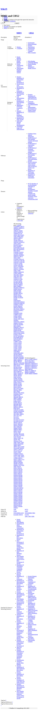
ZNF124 (19, 468)
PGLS (18, 388)
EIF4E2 (15, 294)
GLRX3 (20, 317)
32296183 (12, 21)
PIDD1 (18, 391)
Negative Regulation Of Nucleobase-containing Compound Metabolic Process (20, 654)
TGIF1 (19, 438)
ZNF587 (20, 493)
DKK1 (15, 286)
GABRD (16, 314)
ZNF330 (16, 476)
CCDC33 (16, 263)
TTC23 (15, 451)
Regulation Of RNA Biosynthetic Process (20, 537)
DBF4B (20, 282)
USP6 (18, 455)
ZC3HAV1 (20, 463)
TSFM (22, 446)
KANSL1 (16, 334)
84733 (26, 509)
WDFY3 (20, 458)
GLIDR (15, 317)
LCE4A (19, 348)
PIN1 (19, 392)
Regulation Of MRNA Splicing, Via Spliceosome (32, 597)
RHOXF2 (16, 405)
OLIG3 (19, 381)
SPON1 (20, 428)
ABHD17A (21, 228)
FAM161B (16, 303)
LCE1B (20, 343)
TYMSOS (16, 453)
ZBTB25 (16, 462)
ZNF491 (16, 486)
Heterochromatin (32, 44)
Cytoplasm (19, 48)
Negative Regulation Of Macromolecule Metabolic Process (21, 687)
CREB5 (22, 275)
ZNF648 (20, 496)
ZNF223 (20, 472)
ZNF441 (20, 482)
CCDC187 (16, 262)
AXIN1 (19, 243)
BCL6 (15, 249)
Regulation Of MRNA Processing (32, 609)
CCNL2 (16, 265)
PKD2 (22, 392)
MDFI (19, 33)
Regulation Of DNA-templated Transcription (20, 526)
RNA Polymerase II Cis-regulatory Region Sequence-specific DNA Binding (20, 545)
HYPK (19, 330)
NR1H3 (20, 375)
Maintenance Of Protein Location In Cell (20, 107)
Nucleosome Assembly (31, 594)
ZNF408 (20, 476)
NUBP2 (16, 378)
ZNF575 (20, 490)
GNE (19, 319)
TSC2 (19, 446)
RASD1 (16, 402)
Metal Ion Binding (19, 648)
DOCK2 (20, 289)
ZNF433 (20, 479)
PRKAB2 (16, 397)
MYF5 (18, 365)
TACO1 (15, 432)
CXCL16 (16, 280)
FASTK (15, 306)
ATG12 (15, 239)
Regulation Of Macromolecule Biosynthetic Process (21, 582)
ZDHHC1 (16, 465)
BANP (15, 248)
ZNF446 (16, 483)
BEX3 (18, 250)
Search (5, 17)
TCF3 (15, 436)
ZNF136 (16, 469)
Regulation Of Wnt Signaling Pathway (20, 94)
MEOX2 (20, 361)
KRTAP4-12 (28, 368)
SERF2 (20, 412)
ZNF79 (20, 505)
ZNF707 (16, 502)
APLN (19, 235)
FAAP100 (20, 297)
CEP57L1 (16, 269)
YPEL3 (20, 459)
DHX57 (35, 359)
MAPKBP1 (21, 358)
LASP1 (20, 341)
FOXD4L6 (16, 313)
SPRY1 (20, 429)
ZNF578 (16, 492)
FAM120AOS (17, 300)
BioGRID (6, 26)
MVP (22, 364)
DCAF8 (16, 283)
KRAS (15, 340)
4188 (15, 509)
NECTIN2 (21, 370)
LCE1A (15, 343)
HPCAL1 (20, 329)
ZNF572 (16, 490)
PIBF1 (20, 390)
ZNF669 (20, 498)
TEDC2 (15, 438)
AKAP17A (20, 232)
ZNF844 (20, 506)
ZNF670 (16, 499)
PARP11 (16, 382)
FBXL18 (20, 306)
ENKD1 (16, 296)
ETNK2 (20, 296)
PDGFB (20, 385)
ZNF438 (16, 480)
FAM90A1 (16, 304)
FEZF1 (18, 309)
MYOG (20, 367)
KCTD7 (16, 336)
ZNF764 (20, 502)
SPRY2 (15, 431)
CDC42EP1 (21, 266)
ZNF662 (16, 498)
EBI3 (20, 292)
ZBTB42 (20, 462)
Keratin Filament (32, 576)
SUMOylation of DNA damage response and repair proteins (33, 140)
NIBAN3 (19, 371)
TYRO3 (21, 453)
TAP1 (19, 432)
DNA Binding (31, 61)
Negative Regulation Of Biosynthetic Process (20, 675)
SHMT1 (22, 414)
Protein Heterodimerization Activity (33, 634)
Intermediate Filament (31, 578)
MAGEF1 (21, 357)
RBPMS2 (32, 372)
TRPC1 (19, 445)
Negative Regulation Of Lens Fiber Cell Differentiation (21, 680)
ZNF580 (20, 492)
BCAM (22, 248)
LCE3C (15, 347)
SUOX (19, 431)
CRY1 (20, 276)
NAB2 (19, 368)
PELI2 (15, 388)
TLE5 (20, 441)
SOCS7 (15, 424)
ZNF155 (16, 471)
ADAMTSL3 (17, 229)
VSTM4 (16, 458)
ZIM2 (15, 466)
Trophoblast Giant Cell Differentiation (20, 128)
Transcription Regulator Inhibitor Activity (20, 70)
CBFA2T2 (16, 256)
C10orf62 (16, 252)
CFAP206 (21, 269)
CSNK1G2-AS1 (18, 277)
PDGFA (15, 385)
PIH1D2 (16, 392)
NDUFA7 (16, 370)
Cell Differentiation (20, 97)
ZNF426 (16, 479)
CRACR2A (16, 275)
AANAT (19, 225)
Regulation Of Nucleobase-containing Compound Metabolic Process (20, 568)
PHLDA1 (16, 390)
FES (15, 309)
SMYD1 (16, 422)
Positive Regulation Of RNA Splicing (31, 603)
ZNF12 (15, 468)
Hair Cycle (30, 623)
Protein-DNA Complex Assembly (31, 620)
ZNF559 (16, 489)
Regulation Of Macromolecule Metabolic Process (21, 595)
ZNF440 (16, 482)
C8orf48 (16, 255)
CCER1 (20, 263)
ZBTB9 (15, 463)
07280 (15, 511)
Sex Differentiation (33, 104)
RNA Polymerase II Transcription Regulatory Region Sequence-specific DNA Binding (20, 633)
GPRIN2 (22, 321)
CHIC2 (15, 270)
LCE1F (19, 344)
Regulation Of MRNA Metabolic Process (32, 613)
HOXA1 (22, 327)
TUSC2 (15, 452)
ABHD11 (16, 228)
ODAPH (20, 380)
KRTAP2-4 (34, 366)
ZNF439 (20, 480)
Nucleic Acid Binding (31, 591)
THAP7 (15, 439)
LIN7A (19, 350)
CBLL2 (21, 256)
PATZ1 (20, 382)
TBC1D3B (21, 434)
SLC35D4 (16, 421)
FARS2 (21, 304)
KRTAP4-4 (34, 368)
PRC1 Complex (32, 52)
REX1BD (16, 404)
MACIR (16, 355)
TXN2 (19, 452)
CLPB (15, 273)
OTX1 (22, 381)
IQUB (15, 333)
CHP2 (19, 270)
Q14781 (27, 514)
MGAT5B (21, 363)
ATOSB (15, 240)
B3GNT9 (16, 245)
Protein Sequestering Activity (20, 65)
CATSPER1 (21, 255)
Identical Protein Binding (19, 61)
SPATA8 (20, 425)
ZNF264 (16, 475)
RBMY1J (27, 372)
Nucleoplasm (31, 47)
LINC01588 (17, 353)
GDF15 (19, 316)
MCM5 (15, 361)
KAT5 (20, 334)
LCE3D (20, 347)
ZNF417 (20, 478)
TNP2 (22, 442)
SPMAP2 (19, 427)
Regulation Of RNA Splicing (31, 616)
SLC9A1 (21, 421)
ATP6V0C (16, 242)
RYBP (26, 373)
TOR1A (15, 444)
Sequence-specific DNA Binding (20, 663)
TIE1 (19, 439)
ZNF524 (21, 488)
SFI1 (15, 414)
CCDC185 (21, 260)
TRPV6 (15, 446)
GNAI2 (15, 319)
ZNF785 (20, 503)
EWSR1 (16, 297)
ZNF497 (20, 486)
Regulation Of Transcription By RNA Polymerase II (20, 531)
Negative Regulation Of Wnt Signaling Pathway (20, 101)
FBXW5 (20, 307)
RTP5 (18, 408)
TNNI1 (19, 442)
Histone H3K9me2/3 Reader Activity (32, 67)
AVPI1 (15, 243)
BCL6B (19, 249)
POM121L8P (17, 395)
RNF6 (15, 408)
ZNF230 (19, 473)
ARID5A (16, 238)
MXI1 (15, 365)
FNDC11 (22, 309)
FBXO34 (16, 307)
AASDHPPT (17, 226)
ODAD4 (16, 380)
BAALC (20, 245)
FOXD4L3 (16, 311)
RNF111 (21, 407)
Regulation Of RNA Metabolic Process (20, 553)
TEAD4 (19, 436)
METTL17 (16, 363)
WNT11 (16, 459)
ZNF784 (16, 503)
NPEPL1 (20, 374)
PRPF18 (21, 397)
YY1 (23, 459)
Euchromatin (31, 42)
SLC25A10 (16, 418)
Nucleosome (31, 600)
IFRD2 (15, 331)
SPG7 (15, 427)
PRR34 (20, 398)
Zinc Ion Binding (19, 574)
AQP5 (15, 236)
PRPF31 (16, 398)
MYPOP (16, 368)
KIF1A (21, 337)
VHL (19, 456)
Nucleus (19, 47)
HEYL (15, 326)
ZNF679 (20, 499)
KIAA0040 (21, 336)
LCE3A (20, 346)
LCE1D (15, 344)
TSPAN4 (21, 448)
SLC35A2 (21, 419)
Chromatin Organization (31, 102)
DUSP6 (19, 290)
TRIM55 (30, 373)
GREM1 (16, 323)
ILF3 (18, 331)
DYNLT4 (16, 292)
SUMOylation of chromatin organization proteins (32, 150)
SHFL (17, 414)
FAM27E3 (21, 303)
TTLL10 (19, 451)
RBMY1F (33, 370)
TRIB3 (15, 445)
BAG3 (15, 246)
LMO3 (21, 353)
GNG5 (22, 319)
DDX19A (16, 284)
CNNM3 (19, 273)
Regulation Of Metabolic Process (20, 605)
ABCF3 (22, 226)
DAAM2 (16, 282)
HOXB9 (16, 329)
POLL (20, 394)
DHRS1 (21, 284)
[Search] (7, 23)
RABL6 (16, 401)
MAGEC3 (20, 355)
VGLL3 (16, 456)
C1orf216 (21, 252)
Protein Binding (19, 57)
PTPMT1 (19, 400)
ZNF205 (20, 471)
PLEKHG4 (16, 394)
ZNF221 (16, 472)
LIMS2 (15, 350)
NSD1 (15, 377)
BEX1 (22, 249)
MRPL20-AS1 (17, 364)
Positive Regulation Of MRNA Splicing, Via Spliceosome (32, 587)
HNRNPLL (16, 327)
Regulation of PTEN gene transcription (31, 172)
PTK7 (15, 400)
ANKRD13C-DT (18, 233)
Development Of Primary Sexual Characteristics (32, 110)
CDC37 (15, 266)
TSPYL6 (20, 449)
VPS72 (22, 456)
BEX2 (15, 250)
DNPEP (15, 289)
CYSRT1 (30, 359)
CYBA (20, 280)
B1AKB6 (16, 514)
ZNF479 (16, 485)
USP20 (15, 455)
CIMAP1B (21, 272)
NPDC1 (16, 374)
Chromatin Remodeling (31, 638)
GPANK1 (16, 320)
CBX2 (31, 33)
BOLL (26, 359)
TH (22, 438)
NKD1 (15, 373)
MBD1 (15, 360)
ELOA (19, 294)
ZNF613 (20, 495)
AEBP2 (21, 231)
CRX (17, 276)
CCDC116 (21, 259)
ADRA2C (16, 231)
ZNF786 (16, 505)
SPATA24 (20, 424)
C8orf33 (21, 253)
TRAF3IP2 (20, 444)
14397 (26, 511)
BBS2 (18, 248)
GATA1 (20, 314)
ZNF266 (20, 475)
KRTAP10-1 (32, 362)
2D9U (26, 516)
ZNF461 (20, 483)
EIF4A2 (20, 293)
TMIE (15, 442)
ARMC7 (20, 238)
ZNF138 (20, 469)
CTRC (21, 279)
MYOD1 (16, 367)
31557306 (19, 220)
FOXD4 (16, 310)
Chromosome (31, 48)
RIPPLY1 (16, 407)
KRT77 (19, 340)
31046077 (19, 207)
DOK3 (15, 290)
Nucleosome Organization (31, 606)
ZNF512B (16, 488)
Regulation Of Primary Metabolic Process (20, 588)
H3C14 (26, 362)
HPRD (5, 28)
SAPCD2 (16, 409)
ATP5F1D (20, 240)
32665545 (30, 213)
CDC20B (20, 265)
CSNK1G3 (16, 279)
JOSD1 (22, 333)
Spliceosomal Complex (31, 641)
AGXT (15, 232)
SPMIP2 (16, 428)
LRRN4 (20, 354)
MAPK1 (16, 358)
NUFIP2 (20, 378)
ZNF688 (16, 500)
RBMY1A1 (28, 370)
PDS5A (19, 387)
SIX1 (15, 415)
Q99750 (21, 514)
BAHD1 (19, 246)
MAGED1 (16, 357)
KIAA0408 (16, 337)
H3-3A (26, 360)
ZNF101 (19, 466)
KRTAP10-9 (28, 365)
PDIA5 (15, 387)
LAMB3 (16, 341)
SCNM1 (16, 411)
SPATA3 (16, 425)
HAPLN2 (16, 324)
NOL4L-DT (20, 373)
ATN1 (19, 239)
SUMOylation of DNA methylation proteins (32, 159)
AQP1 (22, 235)
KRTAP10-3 (28, 363)
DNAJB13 (16, 287)
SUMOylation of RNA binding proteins (32, 155)
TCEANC (21, 435)
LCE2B (15, 346)
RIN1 (20, 405)
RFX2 (20, 404)
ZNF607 (16, 495)
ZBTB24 (19, 461)
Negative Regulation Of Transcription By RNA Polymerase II (20, 79)
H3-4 (30, 360)
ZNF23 (15, 473)
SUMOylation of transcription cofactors (32, 145)
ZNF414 (16, 478)
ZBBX (15, 461)
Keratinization (20, 660)
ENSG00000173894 (30, 513)
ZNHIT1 (16, 507)
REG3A (20, 402)
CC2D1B (16, 259)
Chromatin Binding (33, 62)
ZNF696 (20, 500)
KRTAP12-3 (28, 366)
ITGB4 (18, 333)
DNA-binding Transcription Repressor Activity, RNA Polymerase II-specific (20, 695)
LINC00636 (17, 351)
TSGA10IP (16, 448)
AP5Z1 (15, 235)
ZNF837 (16, 506)
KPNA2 (20, 338)
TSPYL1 (16, 449)
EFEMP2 (16, 293)
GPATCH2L (17, 321)
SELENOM (21, 411)
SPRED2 (16, 429)
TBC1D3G (16, 435)
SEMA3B (16, 412)
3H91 (29, 516)
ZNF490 (20, 485)
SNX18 (20, 422)
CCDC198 (21, 262)
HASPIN (21, 324)
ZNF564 (20, 489)
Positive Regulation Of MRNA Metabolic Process (32, 629)
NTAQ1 (19, 377)
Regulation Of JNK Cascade (20, 118)
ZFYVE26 (21, 465)
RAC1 (19, 401)
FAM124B (16, 302)
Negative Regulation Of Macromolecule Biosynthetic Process (21, 668)
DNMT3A (21, 287)
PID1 (15, 391)
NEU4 (15, 371)
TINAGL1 (16, 441)
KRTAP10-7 (34, 363)
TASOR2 (16, 434)
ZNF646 (16, 496)
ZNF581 (16, 493)
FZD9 (20, 313)
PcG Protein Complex (31, 50)
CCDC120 (16, 260)
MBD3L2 (19, 360)
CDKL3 (21, 267)
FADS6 (15, 299)
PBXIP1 (16, 384)
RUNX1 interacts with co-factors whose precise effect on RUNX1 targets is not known (32, 165)
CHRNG (16, 272)
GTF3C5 (20, 323)
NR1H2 (15, 375)
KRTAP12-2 (34, 365)
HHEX (19, 326)
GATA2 (15, 316)
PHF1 (22, 388)
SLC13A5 (19, 415)
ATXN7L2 (21, 242)
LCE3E (15, 348)
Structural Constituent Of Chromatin (31, 582)
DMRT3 (19, 286)
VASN (22, 455)
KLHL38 (16, 338)
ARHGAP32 (20, 236)
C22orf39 (16, 253)
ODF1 (15, 381)
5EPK (32, 516)
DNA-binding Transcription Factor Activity (20, 600)
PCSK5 (20, 384)
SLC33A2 (16, 419)
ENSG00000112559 (19, 513)
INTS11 (22, 331)
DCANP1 (20, 283)
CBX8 (18, 257)
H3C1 (32, 360)
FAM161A (22, 302)
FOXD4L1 (20, 310)
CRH (15, 276)
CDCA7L (16, 267)
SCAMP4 (20, 409)
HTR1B (16, 330)
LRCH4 (16, 354)
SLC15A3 (16, 417)
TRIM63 (35, 373)
